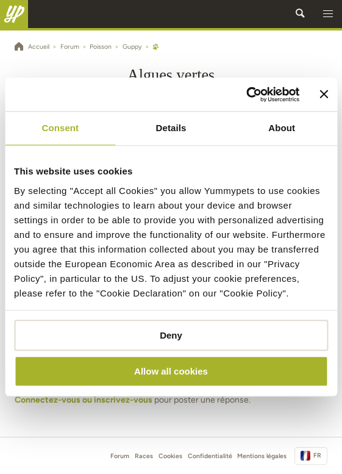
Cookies (170, 456)
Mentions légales (262, 456)
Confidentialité (210, 456)
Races (144, 456)
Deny (171, 335)
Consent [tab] (60, 128)
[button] (328, 14)
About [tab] (281, 128)
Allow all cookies (171, 371)
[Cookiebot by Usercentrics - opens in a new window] (246, 94)
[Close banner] (323, 94)
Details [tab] (171, 128)
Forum (119, 456)
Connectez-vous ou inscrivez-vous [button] (83, 400)
